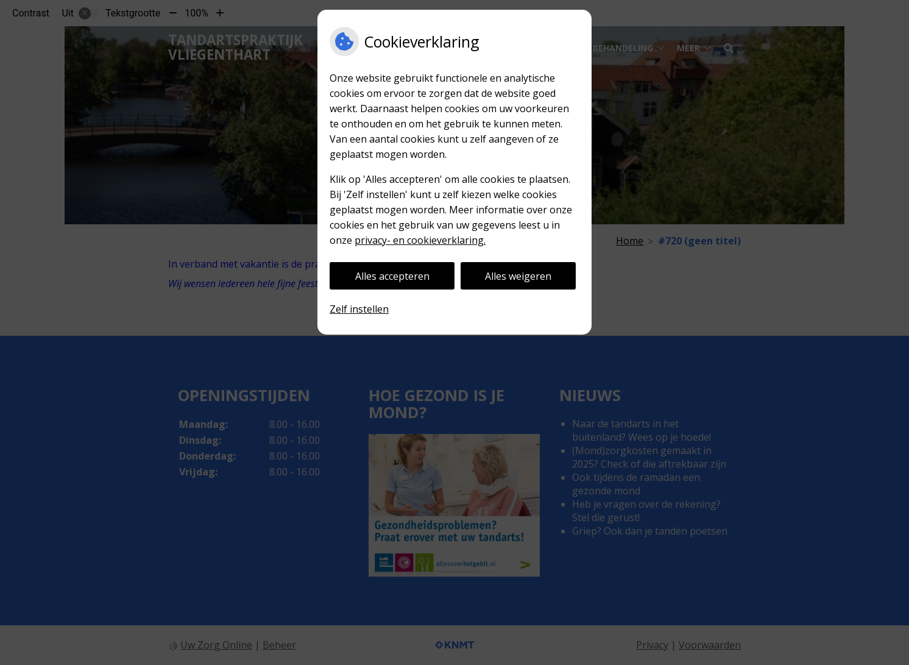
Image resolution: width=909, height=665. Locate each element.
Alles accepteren (392, 276)
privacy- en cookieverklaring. (420, 240)
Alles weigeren (518, 276)
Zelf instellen (359, 309)
